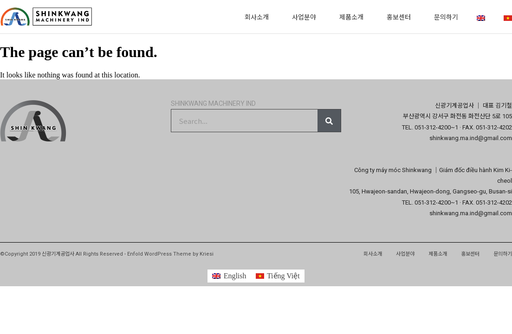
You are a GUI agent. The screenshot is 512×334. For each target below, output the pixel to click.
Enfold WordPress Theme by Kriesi (170, 254)
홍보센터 (401, 16)
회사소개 (259, 16)
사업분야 (306, 16)
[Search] (329, 120)
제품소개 (353, 16)
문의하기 (446, 16)
